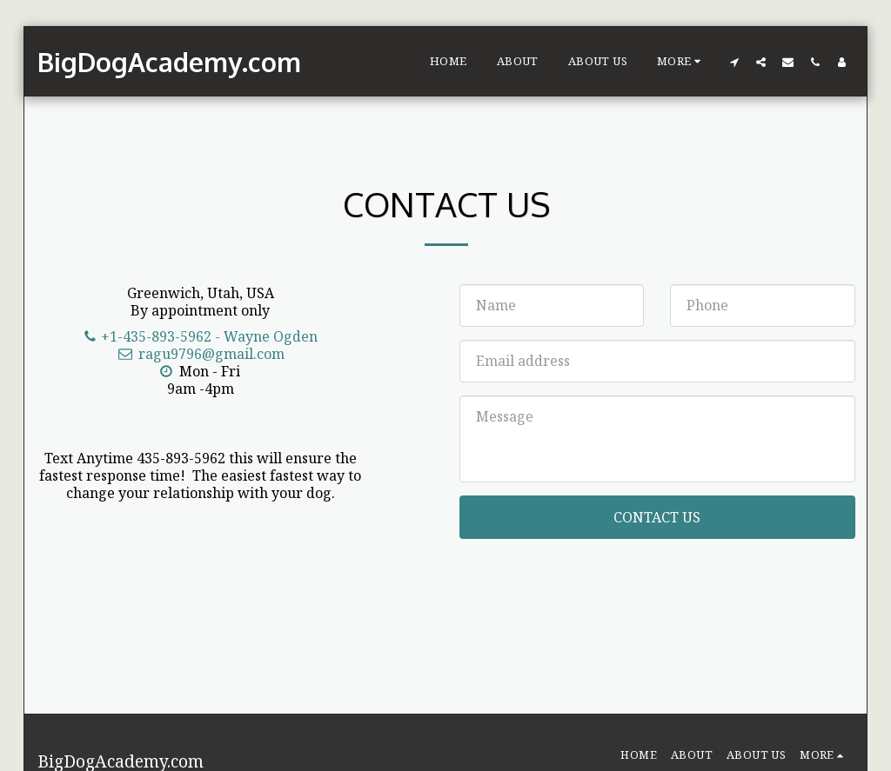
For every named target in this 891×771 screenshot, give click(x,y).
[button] (734, 62)
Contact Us (656, 517)
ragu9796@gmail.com (200, 353)
